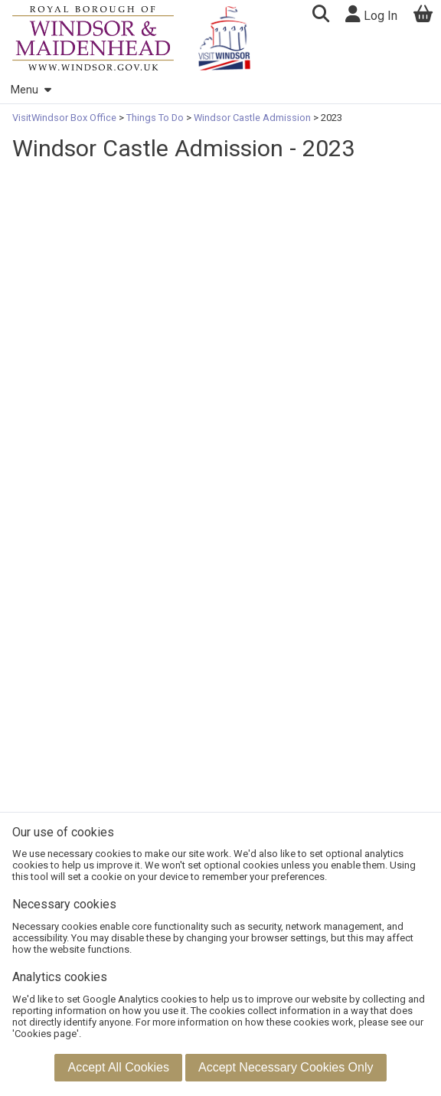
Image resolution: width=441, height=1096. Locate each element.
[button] (320, 15)
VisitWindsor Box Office (65, 117)
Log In (371, 14)
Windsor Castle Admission (252, 117)
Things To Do (155, 117)
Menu (31, 90)
